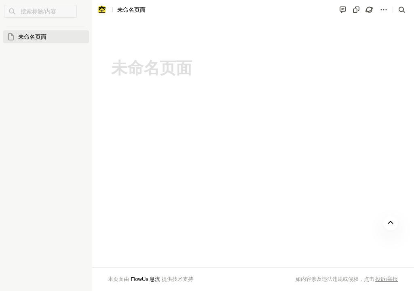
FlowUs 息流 (145, 279)
